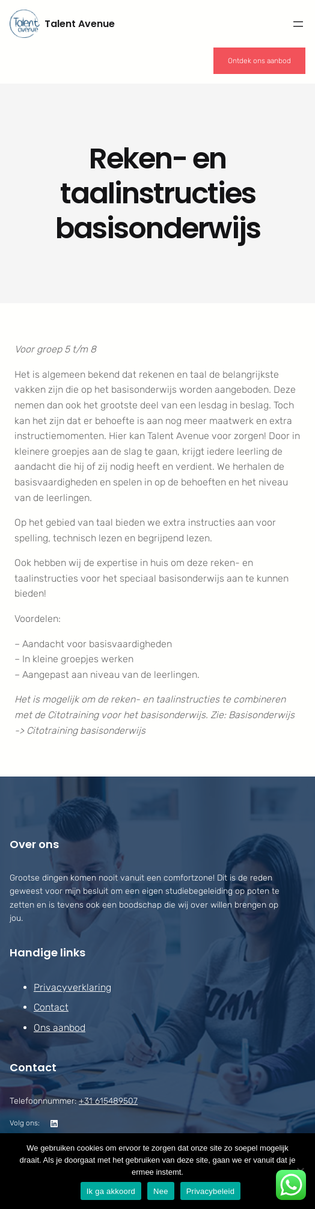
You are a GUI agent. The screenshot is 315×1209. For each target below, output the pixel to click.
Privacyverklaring (72, 987)
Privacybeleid (210, 1191)
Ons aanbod (59, 1027)
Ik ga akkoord (111, 1191)
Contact (51, 1008)
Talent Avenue (79, 24)
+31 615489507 (108, 1101)
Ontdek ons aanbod (259, 61)
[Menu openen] (298, 24)
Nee (160, 1191)
